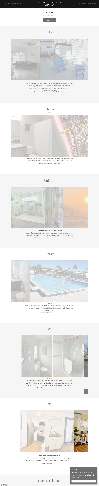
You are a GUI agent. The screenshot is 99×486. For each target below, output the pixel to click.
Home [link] (4, 3)
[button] (4, 484)
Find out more (49, 20)
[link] (49, 5)
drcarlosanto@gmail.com (46, 312)
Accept (83, 481)
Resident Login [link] (92, 3)
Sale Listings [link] (82, 3)
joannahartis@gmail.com (51, 90)
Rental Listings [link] (16, 3)
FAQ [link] (9, 3)
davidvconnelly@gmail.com (53, 163)
